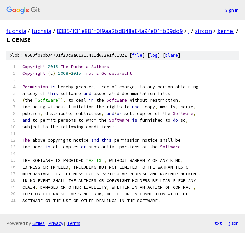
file (137, 55)
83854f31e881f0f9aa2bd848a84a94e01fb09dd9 (120, 31)
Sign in (232, 10)
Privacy (55, 223)
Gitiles (38, 223)
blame (171, 55)
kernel (225, 31)
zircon (203, 31)
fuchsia (16, 31)
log (154, 55)
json (233, 223)
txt (218, 223)
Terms (73, 223)
